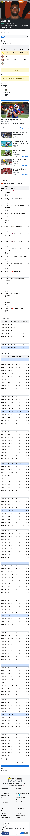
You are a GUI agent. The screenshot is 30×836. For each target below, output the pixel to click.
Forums (18, 817)
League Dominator (5, 795)
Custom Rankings (5, 797)
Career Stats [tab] (4, 32)
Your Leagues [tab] (18, 32)
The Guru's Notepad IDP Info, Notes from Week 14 (20, 142)
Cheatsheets (4, 800)
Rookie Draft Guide (5, 817)
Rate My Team (4, 802)
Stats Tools (19, 804)
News (2, 811)
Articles (3, 808)
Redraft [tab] (3, 30)
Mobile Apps (19, 813)
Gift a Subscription (20, 815)
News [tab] (24, 32)
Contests (18, 820)
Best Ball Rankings (20, 797)
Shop (17, 811)
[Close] (27, 824)
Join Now (21, 1)
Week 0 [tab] (7, 30)
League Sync (4, 791)
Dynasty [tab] (13, 30)
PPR (3, 36)
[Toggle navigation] (27, 1)
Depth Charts (19, 799)
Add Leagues (15, 766)
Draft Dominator (5, 793)
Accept (21, 832)
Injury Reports (4, 820)
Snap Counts (19, 801)
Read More (24, 128)
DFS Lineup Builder (20, 791)
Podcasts (3, 813)
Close (26, 832)
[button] (27, 37)
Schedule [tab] (23, 30)
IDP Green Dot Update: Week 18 (11, 120)
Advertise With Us (20, 808)
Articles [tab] (18, 30)
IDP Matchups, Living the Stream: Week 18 (20, 133)
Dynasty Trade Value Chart (22, 794)
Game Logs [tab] (11, 32)
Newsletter (3, 815)
